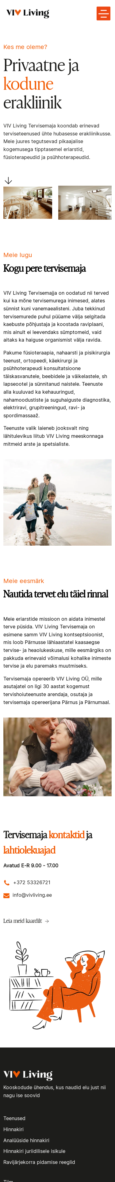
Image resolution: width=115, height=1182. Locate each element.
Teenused (14, 1118)
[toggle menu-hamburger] (103, 14)
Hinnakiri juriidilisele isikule (34, 1151)
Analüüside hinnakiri (26, 1140)
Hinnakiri (13, 1129)
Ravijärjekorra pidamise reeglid (39, 1162)
